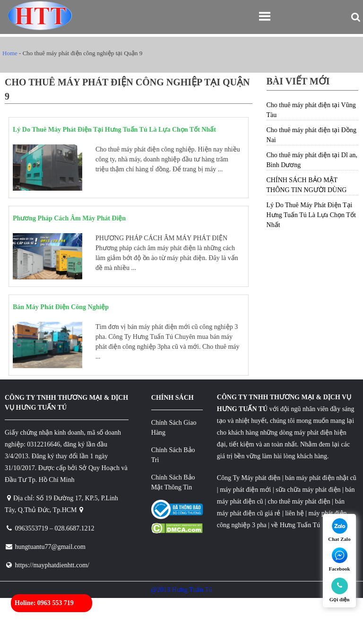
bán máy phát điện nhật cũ (320, 477)
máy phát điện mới (244, 489)
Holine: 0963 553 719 (44, 602)
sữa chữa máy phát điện (308, 489)
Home (9, 53)
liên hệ (294, 513)
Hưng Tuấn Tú (300, 525)
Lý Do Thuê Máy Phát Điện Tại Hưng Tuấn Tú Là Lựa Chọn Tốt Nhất (114, 129)
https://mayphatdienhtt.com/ (52, 565)
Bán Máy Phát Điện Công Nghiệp (61, 307)
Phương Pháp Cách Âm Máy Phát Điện (69, 218)
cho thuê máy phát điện (300, 501)
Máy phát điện (260, 477)
